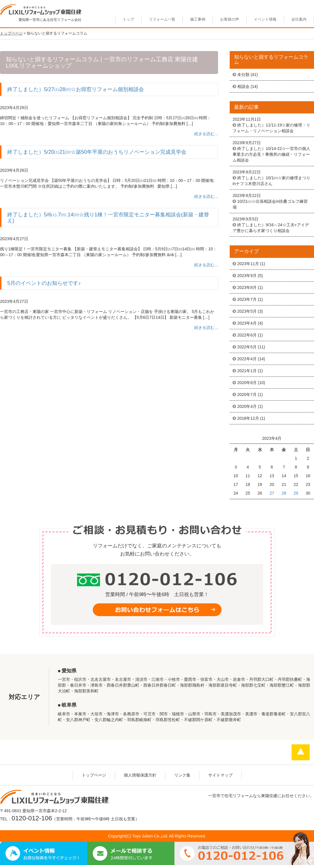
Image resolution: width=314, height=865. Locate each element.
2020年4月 (247, 406)
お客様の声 (229, 19)
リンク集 (182, 775)
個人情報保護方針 (140, 775)
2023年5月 (247, 311)
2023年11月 (248, 263)
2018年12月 (248, 418)
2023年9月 (247, 275)
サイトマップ (220, 775)
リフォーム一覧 (162, 19)
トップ (128, 19)
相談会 (243, 86)
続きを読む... (206, 133)
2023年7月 (247, 299)
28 (284, 493)
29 (296, 493)
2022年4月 (247, 359)
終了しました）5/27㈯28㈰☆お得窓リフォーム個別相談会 (75, 89)
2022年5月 (247, 347)
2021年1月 (247, 370)
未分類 (243, 74)
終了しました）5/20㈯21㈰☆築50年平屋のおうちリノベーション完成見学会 (96, 152)
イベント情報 (265, 19)
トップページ (94, 775)
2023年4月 (247, 323)
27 (272, 493)
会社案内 (298, 19)
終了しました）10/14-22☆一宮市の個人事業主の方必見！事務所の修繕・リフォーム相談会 (271, 154)
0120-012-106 (32, 818)
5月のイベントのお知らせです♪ (44, 283)
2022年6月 (247, 335)
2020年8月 (247, 382)
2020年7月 (247, 394)
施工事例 (197, 19)
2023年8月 (247, 287)
